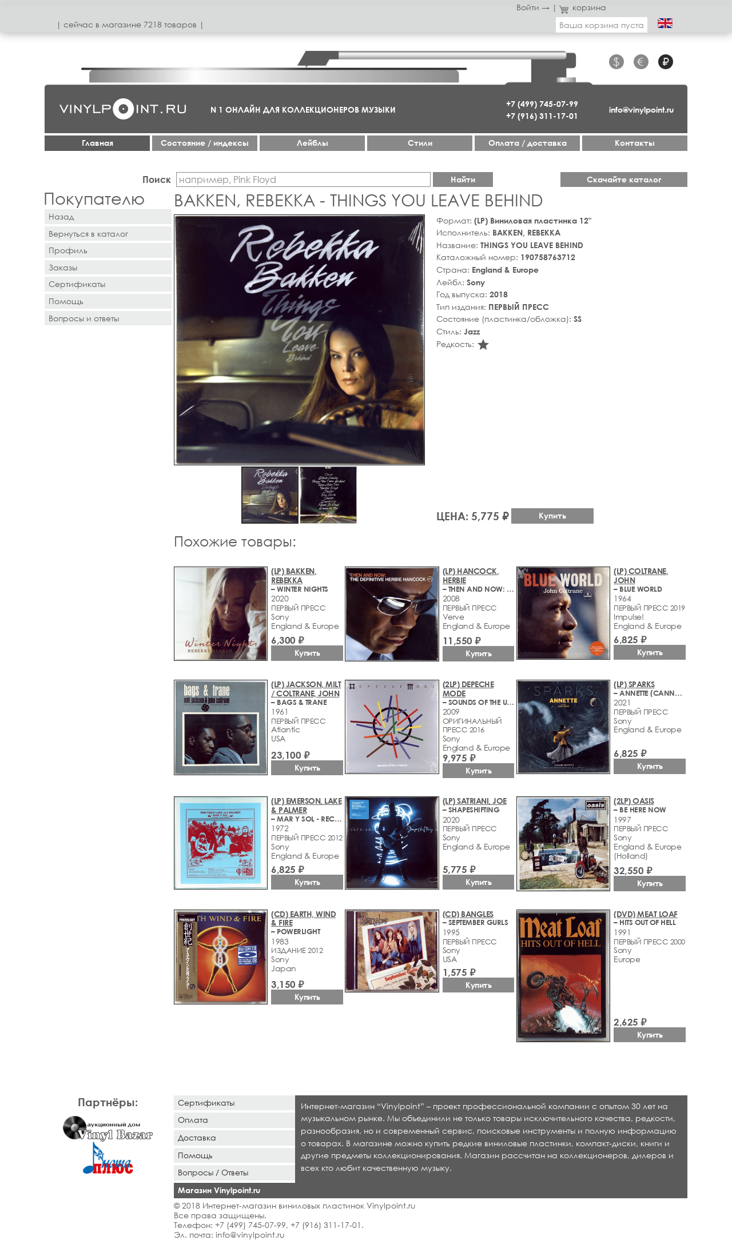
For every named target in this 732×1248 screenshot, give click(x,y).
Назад (61, 216)
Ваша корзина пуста (601, 25)
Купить (552, 515)
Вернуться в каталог (88, 233)
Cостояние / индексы (205, 142)
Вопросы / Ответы (213, 1172)
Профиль (68, 250)
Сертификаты (77, 284)
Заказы (63, 267)
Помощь (66, 301)
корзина (583, 7)
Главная (97, 142)
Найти (463, 179)
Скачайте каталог (624, 179)
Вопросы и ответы (84, 318)
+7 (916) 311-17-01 (542, 116)
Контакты (635, 142)
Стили (420, 142)
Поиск (156, 179)
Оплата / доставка (527, 142)
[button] (414, 225)
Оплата (193, 1120)
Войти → (533, 7)
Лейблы (312, 142)
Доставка (197, 1137)
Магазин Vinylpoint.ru (219, 1190)
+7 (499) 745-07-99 (542, 104)
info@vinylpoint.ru (641, 109)
